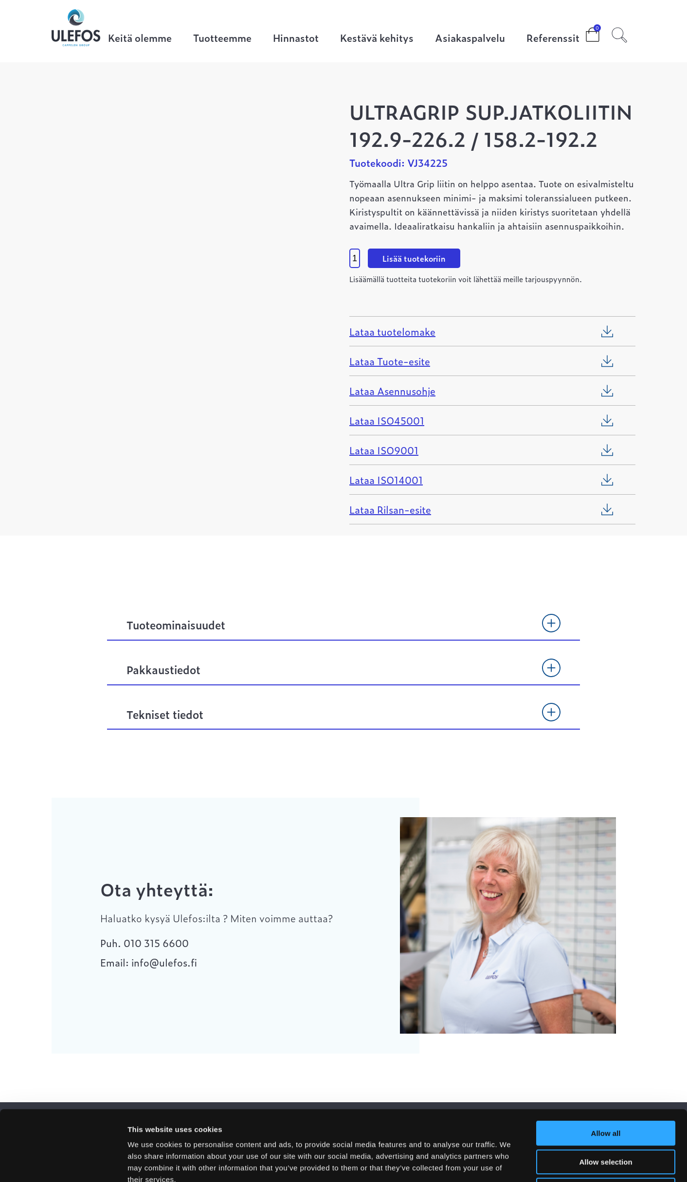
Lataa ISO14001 (386, 479)
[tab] (343, 629)
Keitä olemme (140, 39)
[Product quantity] (354, 258)
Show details (510, 1163)
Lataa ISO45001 (386, 420)
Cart (585, 31)
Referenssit (552, 39)
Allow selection (605, 1092)
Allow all (606, 1063)
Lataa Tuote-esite (389, 361)
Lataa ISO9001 (383, 450)
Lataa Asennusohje (392, 390)
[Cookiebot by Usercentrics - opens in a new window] (63, 1163)
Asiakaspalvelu (470, 39)
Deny (606, 1120)
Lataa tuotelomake (392, 331)
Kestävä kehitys (377, 39)
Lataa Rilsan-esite (390, 509)
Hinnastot (296, 39)
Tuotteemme (222, 39)
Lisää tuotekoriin (414, 258)
